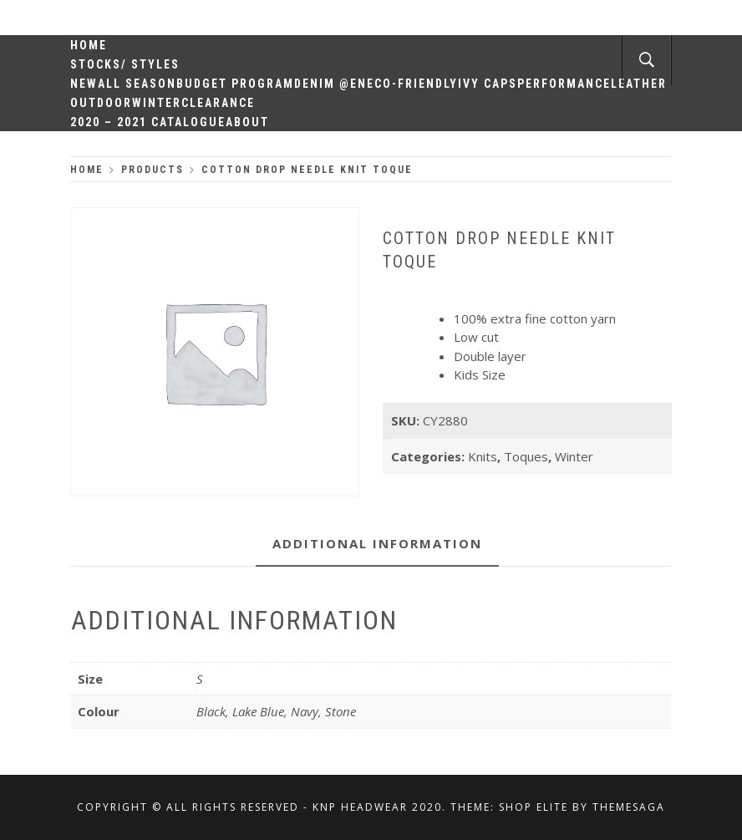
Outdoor (101, 102)
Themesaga (628, 807)
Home (88, 45)
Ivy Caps (487, 83)
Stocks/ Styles (125, 64)
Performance (564, 83)
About (247, 122)
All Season (137, 83)
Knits (482, 456)
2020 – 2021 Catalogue (148, 122)
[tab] (377, 545)
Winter (156, 102)
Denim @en (330, 83)
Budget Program (235, 83)
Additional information (377, 543)
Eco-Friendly (412, 83)
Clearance (218, 102)
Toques (526, 456)
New (84, 83)
